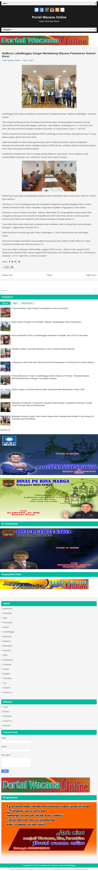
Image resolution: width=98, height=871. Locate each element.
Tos (4, 683)
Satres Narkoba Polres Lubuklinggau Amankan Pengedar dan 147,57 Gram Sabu (50, 335)
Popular (5, 303)
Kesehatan (7, 622)
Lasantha (44, 869)
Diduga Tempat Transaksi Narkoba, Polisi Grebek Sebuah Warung (43, 349)
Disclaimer (7, 613)
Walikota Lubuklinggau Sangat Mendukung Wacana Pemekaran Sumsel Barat (48, 55)
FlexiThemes (21, 869)
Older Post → (92, 275)
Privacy (6, 669)
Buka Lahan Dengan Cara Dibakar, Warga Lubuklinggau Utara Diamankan (46, 322)
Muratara (7, 641)
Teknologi (7, 678)
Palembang (8, 660)
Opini (5, 655)
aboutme (6, 688)
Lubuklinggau (8, 632)
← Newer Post (6, 275)
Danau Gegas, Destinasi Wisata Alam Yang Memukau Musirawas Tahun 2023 (48, 389)
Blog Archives (27, 303)
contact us (5, 430)
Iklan (5, 618)
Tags (15, 303)
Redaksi (6, 674)
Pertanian (7, 664)
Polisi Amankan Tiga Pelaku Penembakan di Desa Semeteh (40, 308)
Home (49, 275)
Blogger (72, 865)
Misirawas (7, 636)
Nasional (7, 650)
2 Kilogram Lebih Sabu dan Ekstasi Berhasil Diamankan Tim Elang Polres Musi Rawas (53, 362)
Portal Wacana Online (49, 17)
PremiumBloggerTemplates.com (60, 869)
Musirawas (7, 646)
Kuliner (6, 627)
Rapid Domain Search (80, 869)
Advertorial (7, 609)
